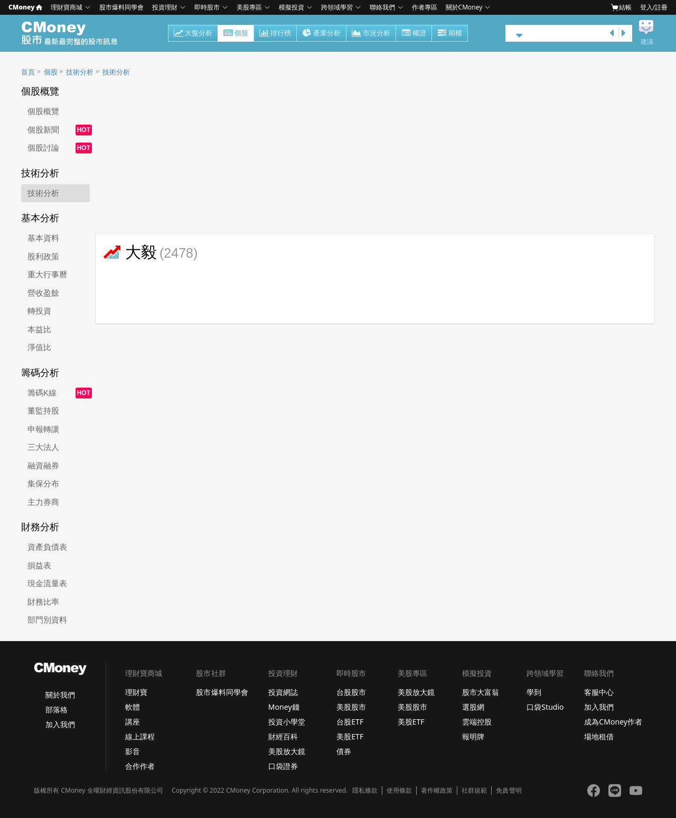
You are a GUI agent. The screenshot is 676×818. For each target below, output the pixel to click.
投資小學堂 (286, 722)
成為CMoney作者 (613, 722)
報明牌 (473, 736)
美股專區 (249, 7)
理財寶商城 (66, 7)
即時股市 (207, 7)
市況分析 (371, 34)
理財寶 (136, 692)
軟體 (132, 707)
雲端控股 (477, 722)
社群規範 (474, 790)
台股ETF (349, 722)
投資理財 (164, 7)
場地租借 (599, 736)
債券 (343, 751)
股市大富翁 (480, 692)
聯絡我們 (382, 7)
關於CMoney (464, 7)
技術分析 (79, 72)
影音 (132, 751)
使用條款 (399, 790)
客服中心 (599, 692)
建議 (647, 41)
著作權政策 (437, 790)
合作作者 (140, 766)
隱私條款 (365, 790)
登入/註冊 (654, 7)
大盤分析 (193, 34)
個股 (235, 34)
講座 (132, 722)
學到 (534, 692)
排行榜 (275, 34)
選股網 (473, 707)
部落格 (56, 709)
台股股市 (351, 692)
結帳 (621, 7)
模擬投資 (291, 7)
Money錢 (283, 707)
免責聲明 (508, 790)
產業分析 (321, 34)
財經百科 (283, 736)
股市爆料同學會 (121, 7)
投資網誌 (283, 692)
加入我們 (60, 724)
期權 (449, 34)
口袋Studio (545, 707)
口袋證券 (283, 766)
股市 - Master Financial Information (75, 33)
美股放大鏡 (286, 751)
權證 (413, 34)
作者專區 (424, 7)
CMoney (25, 7)
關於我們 (60, 695)
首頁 (28, 72)
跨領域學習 (337, 7)
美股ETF (349, 736)
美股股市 (351, 707)
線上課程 (140, 736)
